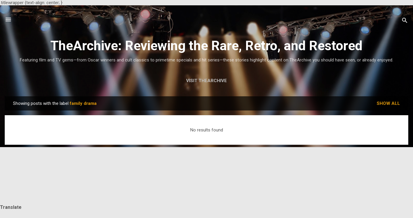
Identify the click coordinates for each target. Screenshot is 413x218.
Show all (388, 103)
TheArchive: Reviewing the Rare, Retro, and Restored (206, 45)
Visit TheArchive (206, 80)
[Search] (404, 21)
